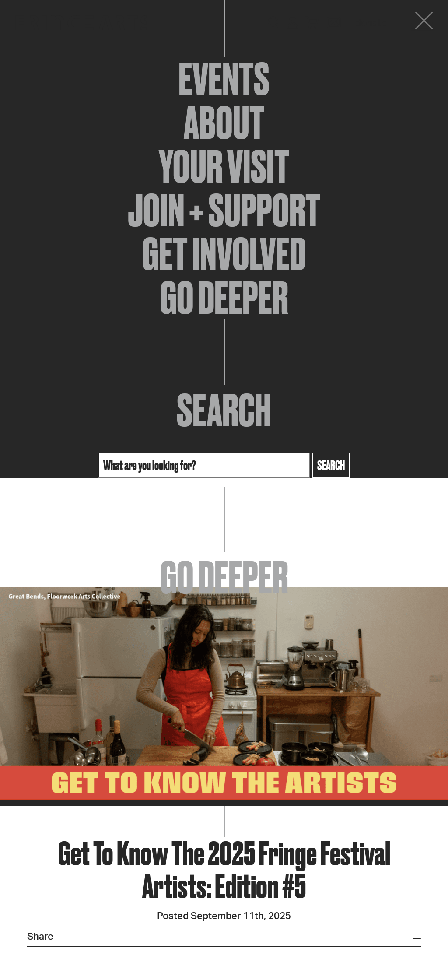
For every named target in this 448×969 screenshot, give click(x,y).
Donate (371, 23)
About (224, 122)
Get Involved (224, 254)
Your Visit (224, 166)
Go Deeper (224, 298)
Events (224, 79)
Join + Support (224, 210)
